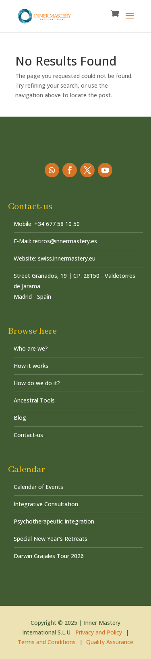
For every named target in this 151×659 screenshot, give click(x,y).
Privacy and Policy (98, 632)
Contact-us (28, 435)
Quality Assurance (109, 642)
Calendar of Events (38, 487)
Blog (20, 417)
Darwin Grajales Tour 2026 (49, 556)
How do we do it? (37, 383)
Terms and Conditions (47, 642)
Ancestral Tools (34, 400)
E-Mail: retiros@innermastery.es (55, 241)
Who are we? (31, 348)
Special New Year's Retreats (50, 538)
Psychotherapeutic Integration (54, 521)
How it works (31, 366)
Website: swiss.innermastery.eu (54, 258)
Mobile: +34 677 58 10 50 (47, 224)
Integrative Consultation (46, 504)
